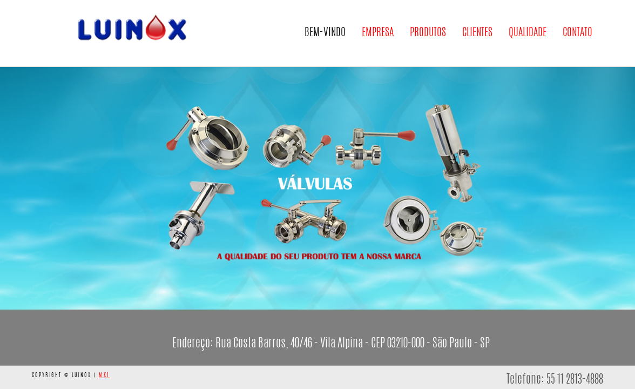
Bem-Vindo (325, 33)
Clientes (477, 41)
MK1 (104, 375)
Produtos (428, 41)
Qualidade (527, 41)
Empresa (378, 41)
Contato (577, 41)
